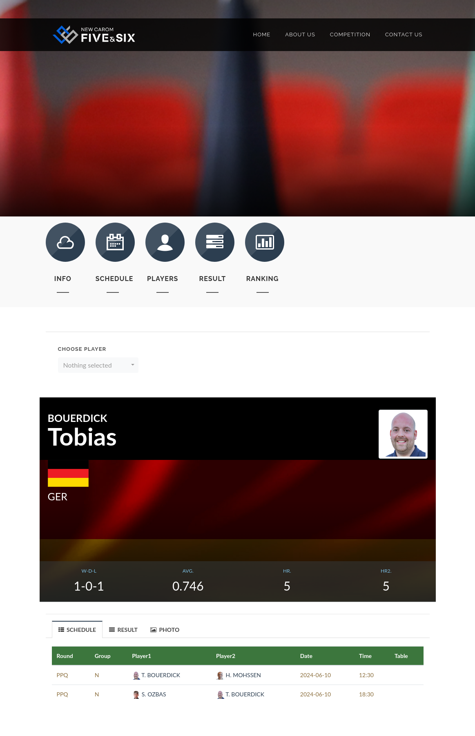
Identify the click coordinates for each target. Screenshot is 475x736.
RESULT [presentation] (123, 630)
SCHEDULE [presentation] (77, 630)
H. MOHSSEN (238, 674)
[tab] (77, 629)
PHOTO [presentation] (164, 630)
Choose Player (82, 349)
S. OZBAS (149, 694)
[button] (98, 365)
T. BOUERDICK (156, 674)
